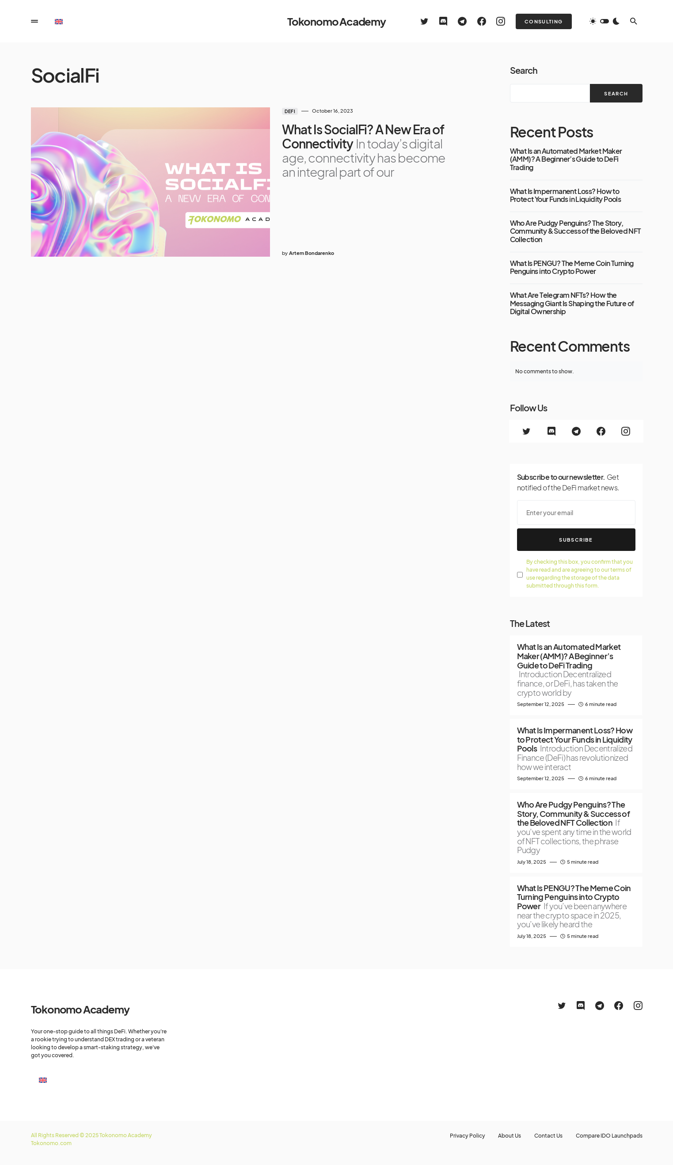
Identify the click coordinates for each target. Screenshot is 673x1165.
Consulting (544, 21)
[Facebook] (481, 21)
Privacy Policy (464, 1135)
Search (523, 70)
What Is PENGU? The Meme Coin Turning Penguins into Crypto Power (572, 267)
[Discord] (443, 21)
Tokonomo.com (51, 1143)
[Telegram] (462, 21)
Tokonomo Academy (336, 21)
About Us (507, 1135)
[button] (34, 21)
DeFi (260, 111)
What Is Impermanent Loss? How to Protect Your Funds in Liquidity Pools (565, 195)
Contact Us (547, 1135)
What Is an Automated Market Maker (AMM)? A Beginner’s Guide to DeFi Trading (566, 159)
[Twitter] (424, 21)
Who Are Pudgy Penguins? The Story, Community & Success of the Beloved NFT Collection (575, 231)
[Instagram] (500, 21)
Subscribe (576, 540)
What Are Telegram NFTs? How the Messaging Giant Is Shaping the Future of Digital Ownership (572, 303)
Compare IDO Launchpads (609, 1135)
